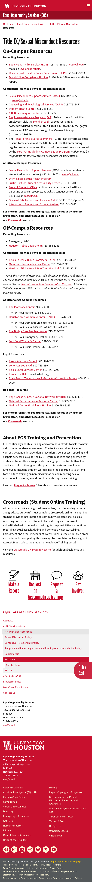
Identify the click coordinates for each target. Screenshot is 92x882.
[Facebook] (6, 849)
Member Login (41, 121)
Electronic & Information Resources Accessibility (26, 874)
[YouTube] (54, 849)
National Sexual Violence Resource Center (33, 401)
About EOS (9, 620)
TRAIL (42, 864)
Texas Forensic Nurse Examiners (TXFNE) (33, 260)
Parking (53, 787)
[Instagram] (14, 849)
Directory (8, 811)
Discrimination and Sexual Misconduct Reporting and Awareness (63, 800)
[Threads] (30, 849)
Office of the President (15, 839)
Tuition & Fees (56, 821)
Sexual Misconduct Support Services (30, 170)
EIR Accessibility (12, 681)
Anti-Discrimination (14, 626)
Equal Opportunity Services (31, 24)
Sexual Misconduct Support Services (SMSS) (34, 96)
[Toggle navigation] (88, 6)
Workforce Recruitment (16, 687)
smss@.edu (20, 100)
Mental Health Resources (17, 835)
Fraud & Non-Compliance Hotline (18, 868)
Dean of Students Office (23, 187)
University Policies (73, 878)
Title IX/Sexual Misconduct (64, 24)
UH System (55, 826)
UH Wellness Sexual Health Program (30, 178)
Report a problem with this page (66, 861)
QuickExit (82, 670)
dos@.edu (31, 196)
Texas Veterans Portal (61, 816)
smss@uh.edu (70, 174)
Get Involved (78, 587)
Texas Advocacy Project (23, 361)
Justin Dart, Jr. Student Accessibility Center (34, 183)
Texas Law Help (18, 374)
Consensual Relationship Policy (22, 642)
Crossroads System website (32, 549)
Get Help (8, 820)
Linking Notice (41, 868)
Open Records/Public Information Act (20, 871)
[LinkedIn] (22, 849)
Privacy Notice (56, 868)
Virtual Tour (55, 835)
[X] (46, 849)
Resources (10, 659)
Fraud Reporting (53, 864)
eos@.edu (9, 725)
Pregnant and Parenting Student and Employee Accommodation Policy (43, 648)
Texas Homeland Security (26, 864)
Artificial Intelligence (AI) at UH (20, 792)
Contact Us (9, 692)
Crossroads (15, 220)
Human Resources (13, 825)
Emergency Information (16, 816)
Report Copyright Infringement (66, 792)
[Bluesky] (38, 849)
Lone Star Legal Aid (20, 365)
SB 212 (8, 670)
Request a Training (25, 485)
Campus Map (10, 801)
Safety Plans (13, 664)
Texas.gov (8, 864)
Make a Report (13, 587)
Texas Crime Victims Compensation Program (43, 151)
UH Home (8, 24)
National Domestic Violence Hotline (30, 405)
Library (7, 830)
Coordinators (12, 653)
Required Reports (69, 871)
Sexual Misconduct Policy (18, 637)
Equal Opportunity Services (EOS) (25, 15)
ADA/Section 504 (12, 676)
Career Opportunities (14, 806)
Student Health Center (22, 109)
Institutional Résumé (49, 871)
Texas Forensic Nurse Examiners (33, 138)
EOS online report (30, 69)
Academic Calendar (13, 787)
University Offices (58, 830)
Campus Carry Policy (14, 797)
